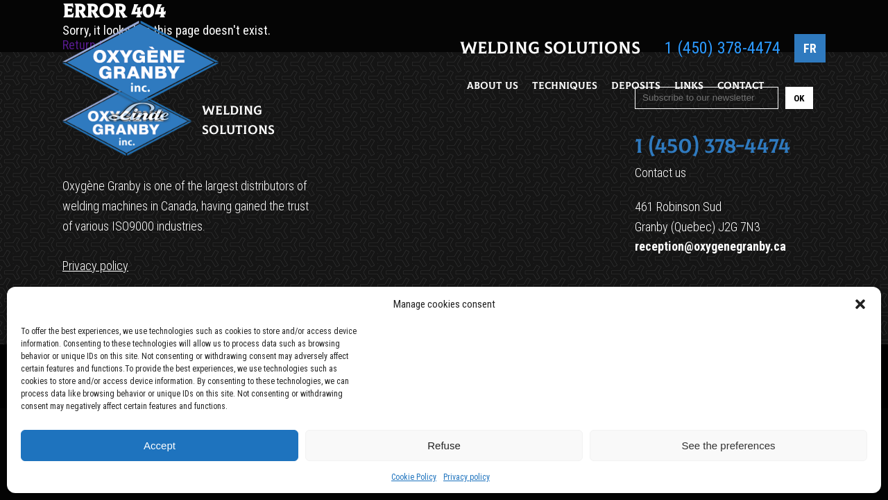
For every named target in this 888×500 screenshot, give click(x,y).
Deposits (635, 86)
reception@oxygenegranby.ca (710, 246)
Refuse (444, 445)
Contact (741, 86)
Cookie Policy (413, 477)
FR (810, 48)
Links (688, 86)
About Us (492, 86)
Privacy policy (466, 477)
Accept (160, 445)
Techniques (564, 86)
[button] (860, 304)
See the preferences (728, 445)
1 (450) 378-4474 (722, 48)
